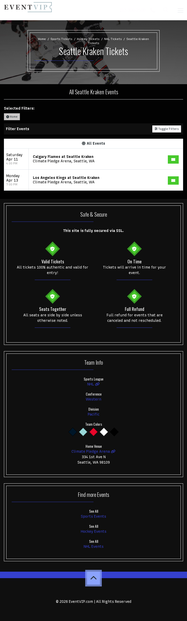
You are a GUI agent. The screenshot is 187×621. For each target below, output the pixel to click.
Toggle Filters (167, 129)
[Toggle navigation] (180, 10)
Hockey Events (93, 531)
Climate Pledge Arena (93, 451)
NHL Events (94, 546)
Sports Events (93, 516)
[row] (93, 159)
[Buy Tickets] (173, 159)
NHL (93, 384)
